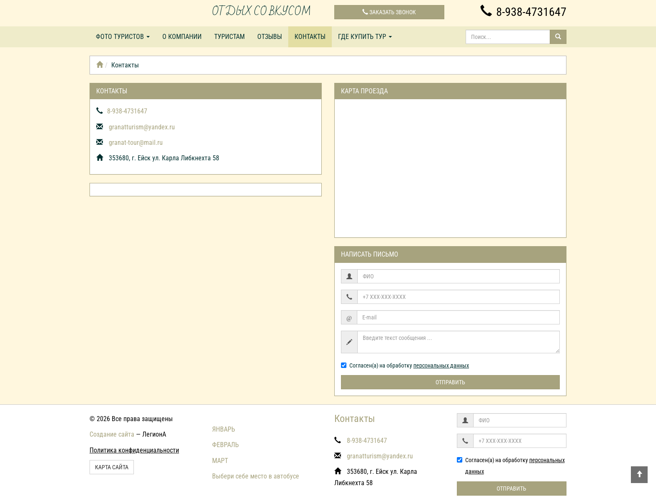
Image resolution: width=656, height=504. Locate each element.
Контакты (310, 37)
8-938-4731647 (523, 12)
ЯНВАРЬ (223, 429)
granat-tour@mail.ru (136, 143)
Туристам (229, 37)
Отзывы (269, 37)
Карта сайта (111, 467)
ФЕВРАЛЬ (225, 445)
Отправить (450, 382)
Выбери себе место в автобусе (255, 476)
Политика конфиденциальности (134, 450)
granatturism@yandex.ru (142, 127)
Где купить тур (365, 37)
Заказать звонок (389, 12)
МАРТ (220, 461)
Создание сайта (112, 434)
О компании (182, 37)
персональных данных (441, 365)
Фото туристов (123, 37)
